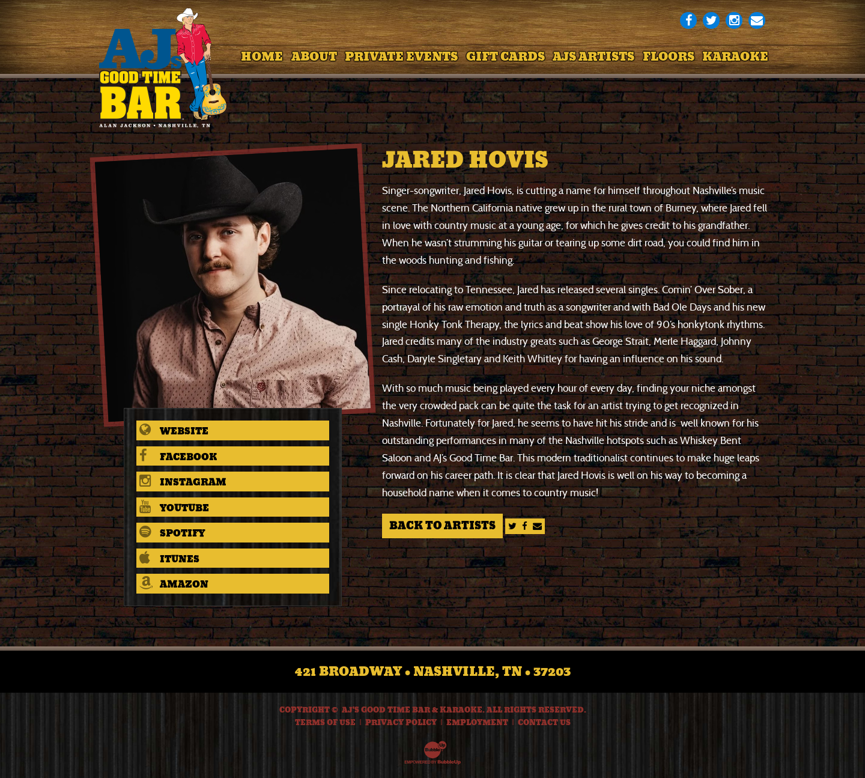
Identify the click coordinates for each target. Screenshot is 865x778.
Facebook (178, 456)
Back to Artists (442, 525)
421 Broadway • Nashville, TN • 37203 (433, 671)
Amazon (173, 584)
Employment (477, 722)
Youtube (174, 507)
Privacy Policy (401, 722)
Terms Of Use (325, 722)
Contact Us (544, 722)
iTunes (169, 559)
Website (173, 431)
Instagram (182, 482)
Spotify (172, 533)
